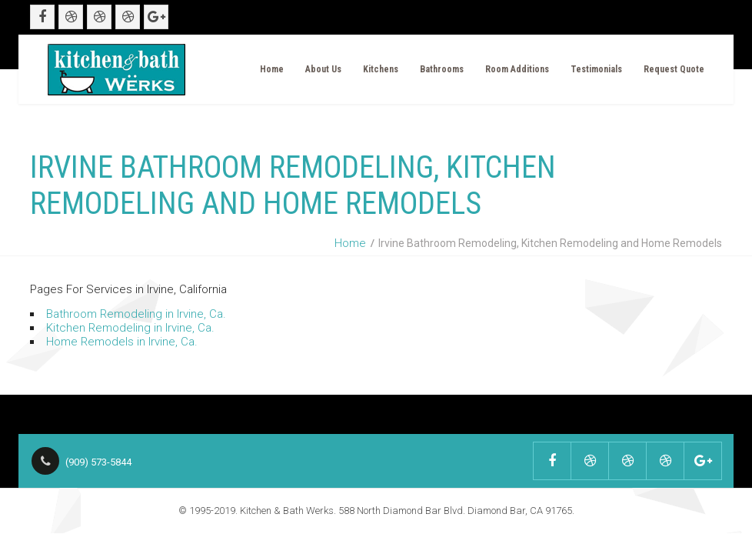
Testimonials (596, 69)
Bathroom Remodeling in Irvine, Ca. (136, 314)
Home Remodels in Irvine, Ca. (122, 342)
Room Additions (517, 69)
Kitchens (380, 69)
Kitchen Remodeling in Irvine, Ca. (130, 328)
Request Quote (674, 69)
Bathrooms (442, 69)
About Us (323, 69)
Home (272, 69)
